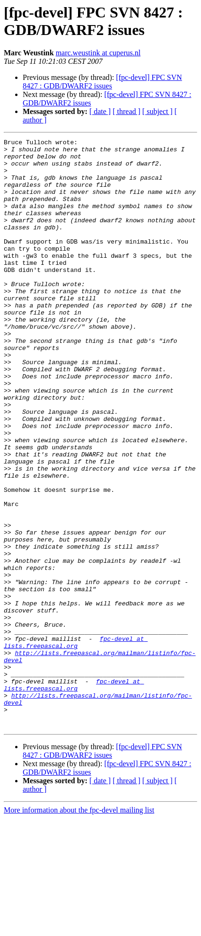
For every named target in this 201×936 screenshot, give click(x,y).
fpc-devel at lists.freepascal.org (76, 743)
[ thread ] (126, 111)
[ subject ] (157, 111)
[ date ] (100, 111)
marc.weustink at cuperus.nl (98, 53)
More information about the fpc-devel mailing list (79, 928)
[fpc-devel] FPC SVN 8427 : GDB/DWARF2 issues (102, 81)
